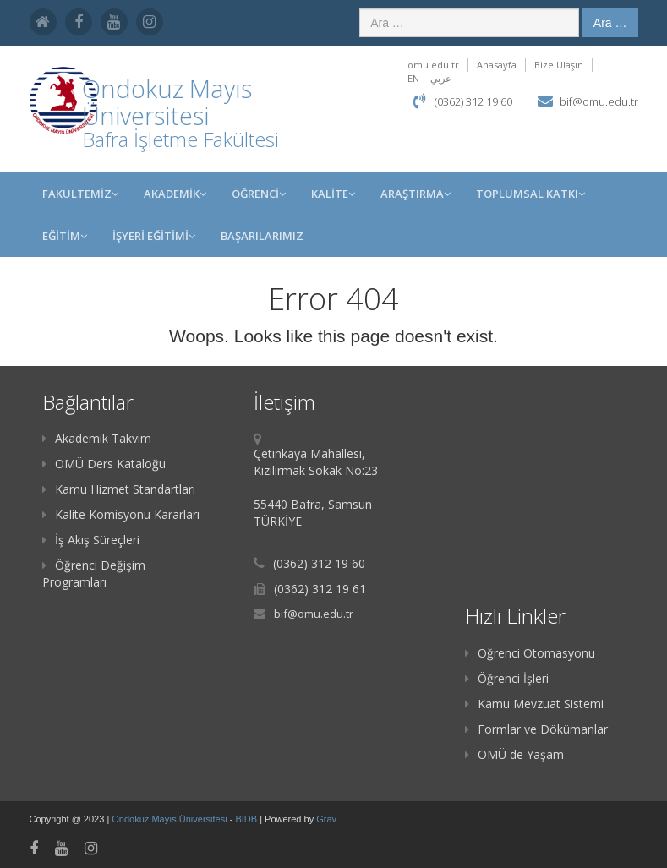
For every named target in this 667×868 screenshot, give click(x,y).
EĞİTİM (64, 235)
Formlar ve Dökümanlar (536, 729)
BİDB (247, 819)
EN (413, 78)
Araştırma (415, 193)
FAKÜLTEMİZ (80, 193)
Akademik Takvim (96, 438)
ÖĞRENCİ (259, 193)
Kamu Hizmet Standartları (118, 489)
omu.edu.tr (433, 64)
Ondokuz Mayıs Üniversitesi (170, 819)
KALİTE (333, 193)
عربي (440, 78)
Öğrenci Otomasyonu (530, 653)
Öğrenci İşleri (507, 678)
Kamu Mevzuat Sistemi (534, 704)
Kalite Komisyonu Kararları (121, 514)
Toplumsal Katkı (530, 193)
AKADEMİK (175, 193)
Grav (326, 819)
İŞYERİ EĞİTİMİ (153, 235)
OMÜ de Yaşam (514, 754)
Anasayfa (497, 64)
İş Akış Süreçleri (90, 540)
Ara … (610, 23)
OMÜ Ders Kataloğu (104, 464)
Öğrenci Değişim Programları (93, 573)
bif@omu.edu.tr (599, 101)
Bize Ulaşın (558, 64)
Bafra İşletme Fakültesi (180, 139)
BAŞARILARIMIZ (262, 235)
